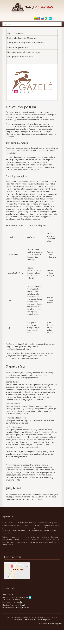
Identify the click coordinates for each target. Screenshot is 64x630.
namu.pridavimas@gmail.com (17, 607)
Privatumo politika (44, 620)
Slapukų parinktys (30, 620)
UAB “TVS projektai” (55, 624)
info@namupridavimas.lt (15, 605)
